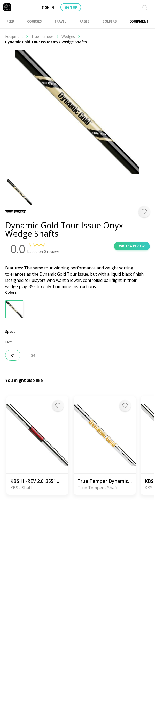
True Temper (45, 36)
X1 (13, 355)
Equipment (17, 36)
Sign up (70, 7)
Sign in (48, 7)
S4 (33, 355)
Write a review (132, 246)
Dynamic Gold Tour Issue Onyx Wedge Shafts (46, 41)
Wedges (71, 36)
